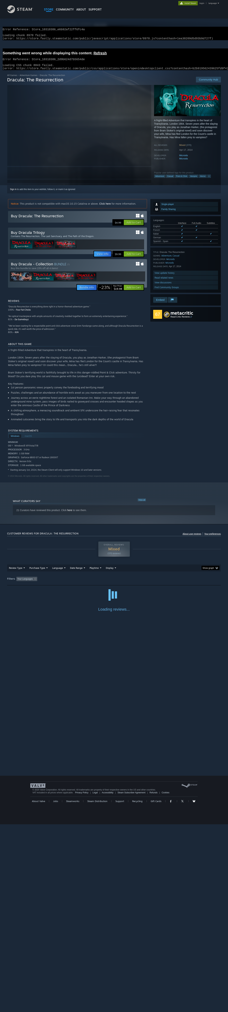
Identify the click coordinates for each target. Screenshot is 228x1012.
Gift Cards (156, 988)
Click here (105, 207)
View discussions (163, 286)
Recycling (137, 988)
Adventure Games (28, 79)
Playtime (94, 572)
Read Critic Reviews (180, 321)
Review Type (15, 572)
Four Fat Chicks (23, 314)
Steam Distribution (97, 988)
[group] (114, 583)
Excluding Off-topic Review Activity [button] (61, 583)
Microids (183, 159)
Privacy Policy (81, 980)
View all (141, 504)
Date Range (76, 572)
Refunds (154, 980)
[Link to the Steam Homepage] (22, 12)
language (212, 3)
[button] (134, 227)
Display (109, 572)
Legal (95, 980)
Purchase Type (37, 572)
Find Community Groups (167, 291)
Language (57, 572)
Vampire (193, 180)
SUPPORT (95, 9)
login (202, 3)
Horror (203, 180)
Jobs (55, 988)
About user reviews (192, 538)
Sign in (13, 193)
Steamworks (72, 988)
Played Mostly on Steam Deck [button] (114, 583)
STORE (48, 9)
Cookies (165, 980)
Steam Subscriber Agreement (132, 980)
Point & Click (181, 180)
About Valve (38, 988)
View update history (165, 277)
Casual (170, 180)
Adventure (159, 180)
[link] (110, 292)
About (81, 9)
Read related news (164, 282)
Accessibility (107, 980)
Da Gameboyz (22, 323)
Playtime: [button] (88, 583)
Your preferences (212, 538)
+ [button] (208, 180)
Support (119, 988)
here (69, 514)
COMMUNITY (65, 9)
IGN (17, 336)
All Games (12, 79)
